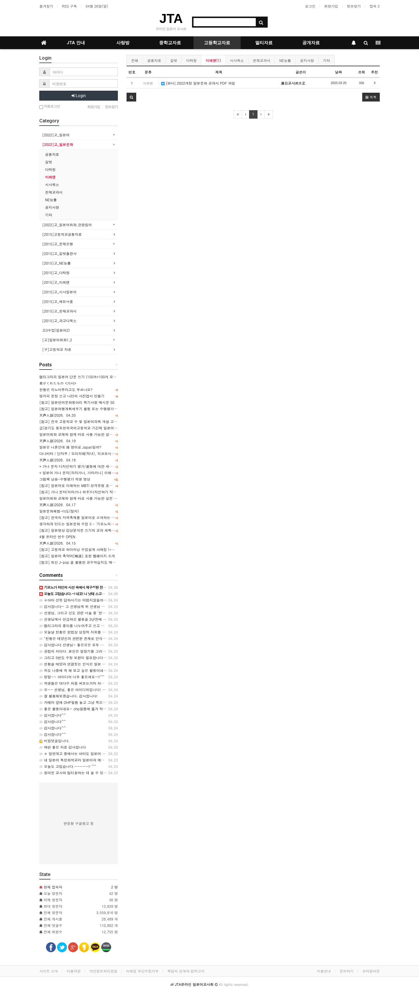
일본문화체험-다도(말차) (59, 511)
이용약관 (74, 970)
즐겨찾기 (46, 5)
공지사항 (307, 60)
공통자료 (154, 60)
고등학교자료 (217, 42)
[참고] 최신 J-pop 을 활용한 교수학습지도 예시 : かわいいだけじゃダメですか (102, 562)
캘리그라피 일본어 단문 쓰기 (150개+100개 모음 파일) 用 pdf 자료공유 (95, 376)
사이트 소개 (48, 970)
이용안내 (324, 970)
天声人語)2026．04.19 (57, 440)
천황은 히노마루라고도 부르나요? (66, 389)
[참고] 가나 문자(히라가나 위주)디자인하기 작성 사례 (82, 491)
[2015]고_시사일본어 (59, 291)
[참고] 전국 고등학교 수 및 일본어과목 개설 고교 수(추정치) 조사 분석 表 (97, 421)
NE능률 (285, 60)
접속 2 (375, 5)
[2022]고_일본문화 (57, 144)
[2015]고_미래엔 (56, 282)
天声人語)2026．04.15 (57, 542)
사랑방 (122, 42)
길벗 (173, 60)
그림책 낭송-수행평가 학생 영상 (64, 479)
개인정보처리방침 (103, 970)
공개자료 (311, 42)
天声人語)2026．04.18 (57, 459)
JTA (171, 18)
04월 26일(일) (97, 5)
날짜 (338, 71)
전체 (134, 60)
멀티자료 (264, 42)
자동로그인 (49, 106)
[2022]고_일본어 (56, 134)
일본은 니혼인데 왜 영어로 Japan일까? (70, 447)
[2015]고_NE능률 (56, 263)
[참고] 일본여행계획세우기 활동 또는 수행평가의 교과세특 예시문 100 (95, 408)
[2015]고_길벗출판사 (59, 253)
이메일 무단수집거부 (142, 970)
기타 (326, 60)
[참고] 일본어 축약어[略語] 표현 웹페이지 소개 (77, 555)
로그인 (310, 5)
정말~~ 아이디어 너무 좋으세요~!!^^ (71, 676)
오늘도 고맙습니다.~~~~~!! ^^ (67, 766)
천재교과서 (261, 60)
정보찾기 (354, 5)
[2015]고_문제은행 (57, 243)
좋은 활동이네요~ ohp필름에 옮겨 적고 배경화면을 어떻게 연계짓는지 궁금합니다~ (108, 708)
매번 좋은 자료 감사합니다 (62, 747)
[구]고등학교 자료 (56, 349)
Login (79, 95)
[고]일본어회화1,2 (57, 339)
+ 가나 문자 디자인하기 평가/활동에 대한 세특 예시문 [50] (86, 466)
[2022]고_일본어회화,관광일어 (67, 224)
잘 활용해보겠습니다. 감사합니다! (68, 695)
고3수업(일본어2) (56, 330)
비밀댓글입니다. (54, 740)
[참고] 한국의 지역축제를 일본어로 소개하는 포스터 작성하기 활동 (92, 517)
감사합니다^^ (52, 715)
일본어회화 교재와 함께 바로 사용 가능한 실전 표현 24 (82, 434)
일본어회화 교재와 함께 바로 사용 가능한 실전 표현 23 (82, 498)
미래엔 (50, 176)
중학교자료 (170, 42)
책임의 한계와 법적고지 (186, 970)
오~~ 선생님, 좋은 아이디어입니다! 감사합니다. (80, 689)
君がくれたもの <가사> (57, 383)
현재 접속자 (53, 886)
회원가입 (331, 5)
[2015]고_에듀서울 (57, 301)
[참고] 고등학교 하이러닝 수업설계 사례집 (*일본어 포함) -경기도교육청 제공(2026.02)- (110, 549)
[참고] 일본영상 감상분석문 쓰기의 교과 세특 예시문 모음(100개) (91, 530)
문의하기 (347, 970)
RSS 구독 (69, 5)
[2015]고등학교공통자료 (62, 234)
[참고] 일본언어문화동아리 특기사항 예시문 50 (76, 402)
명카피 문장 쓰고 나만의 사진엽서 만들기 (71, 395)
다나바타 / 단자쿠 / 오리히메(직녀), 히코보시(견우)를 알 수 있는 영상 (94, 453)
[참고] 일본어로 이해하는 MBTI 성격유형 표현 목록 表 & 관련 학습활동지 (97, 485)
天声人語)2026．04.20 (57, 415)
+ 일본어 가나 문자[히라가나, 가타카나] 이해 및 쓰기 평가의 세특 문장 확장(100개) (106, 472)
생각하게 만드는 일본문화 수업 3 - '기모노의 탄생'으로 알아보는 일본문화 (98, 523)
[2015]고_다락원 (56, 272)
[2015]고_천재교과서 (59, 310)
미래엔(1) (213, 60)
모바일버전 (371, 970)
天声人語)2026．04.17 (57, 504)
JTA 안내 (76, 42)
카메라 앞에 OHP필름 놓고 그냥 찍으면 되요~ (78, 702)
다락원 (191, 60)
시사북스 (237, 60)
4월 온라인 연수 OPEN (57, 536)
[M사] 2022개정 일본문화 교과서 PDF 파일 (198, 83)
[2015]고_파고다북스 (59, 320)
